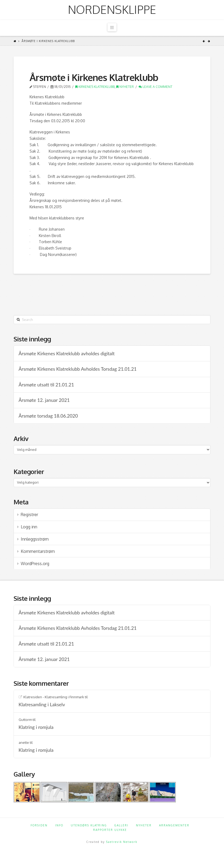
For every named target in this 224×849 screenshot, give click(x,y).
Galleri (121, 825)
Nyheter (125, 87)
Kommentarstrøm (38, 551)
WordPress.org (35, 563)
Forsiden (39, 825)
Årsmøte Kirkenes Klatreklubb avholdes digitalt (67, 353)
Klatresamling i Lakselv (42, 704)
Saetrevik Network (121, 841)
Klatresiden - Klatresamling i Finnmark (53, 697)
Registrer (29, 514)
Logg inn (29, 526)
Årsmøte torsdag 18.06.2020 (48, 416)
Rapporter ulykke (110, 829)
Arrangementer (174, 825)
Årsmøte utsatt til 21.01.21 (46, 384)
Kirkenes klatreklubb (95, 87)
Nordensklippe (112, 9)
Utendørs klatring (89, 825)
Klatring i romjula (36, 727)
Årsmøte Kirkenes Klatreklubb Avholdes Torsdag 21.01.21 (78, 369)
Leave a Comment (155, 87)
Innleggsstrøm (35, 539)
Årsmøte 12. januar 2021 (44, 400)
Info (59, 825)
